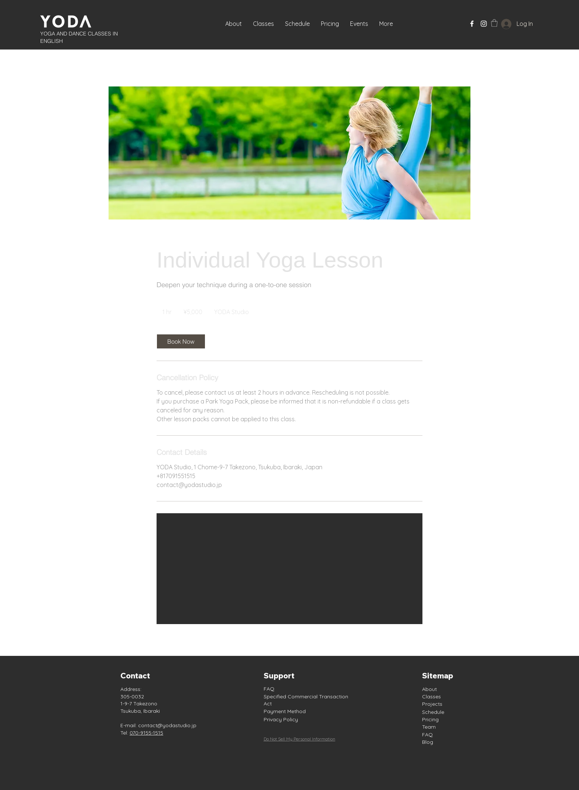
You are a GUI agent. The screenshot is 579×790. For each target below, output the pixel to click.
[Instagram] (484, 24)
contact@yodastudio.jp (167, 725)
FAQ (269, 688)
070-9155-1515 (146, 732)
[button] (359, 23)
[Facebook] (472, 24)
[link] (181, 341)
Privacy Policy (281, 719)
